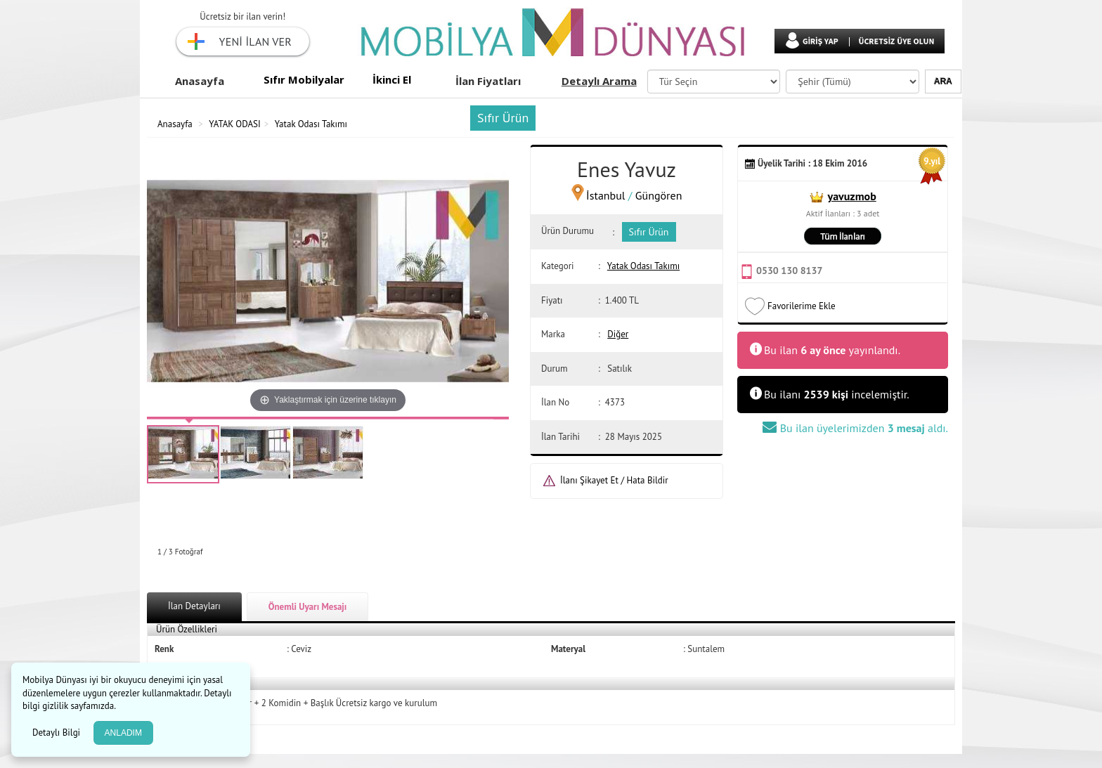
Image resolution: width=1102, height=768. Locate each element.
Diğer (617, 334)
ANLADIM (123, 733)
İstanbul (605, 195)
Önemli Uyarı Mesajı (307, 607)
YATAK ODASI (234, 124)
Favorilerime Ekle (801, 306)
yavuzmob (852, 196)
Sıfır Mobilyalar (304, 79)
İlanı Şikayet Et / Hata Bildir (614, 480)
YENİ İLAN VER (255, 41)
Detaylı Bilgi (57, 732)
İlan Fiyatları (488, 81)
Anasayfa (199, 81)
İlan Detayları (194, 606)
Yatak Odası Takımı (311, 124)
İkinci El (391, 79)
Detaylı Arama (599, 81)
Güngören (658, 195)
